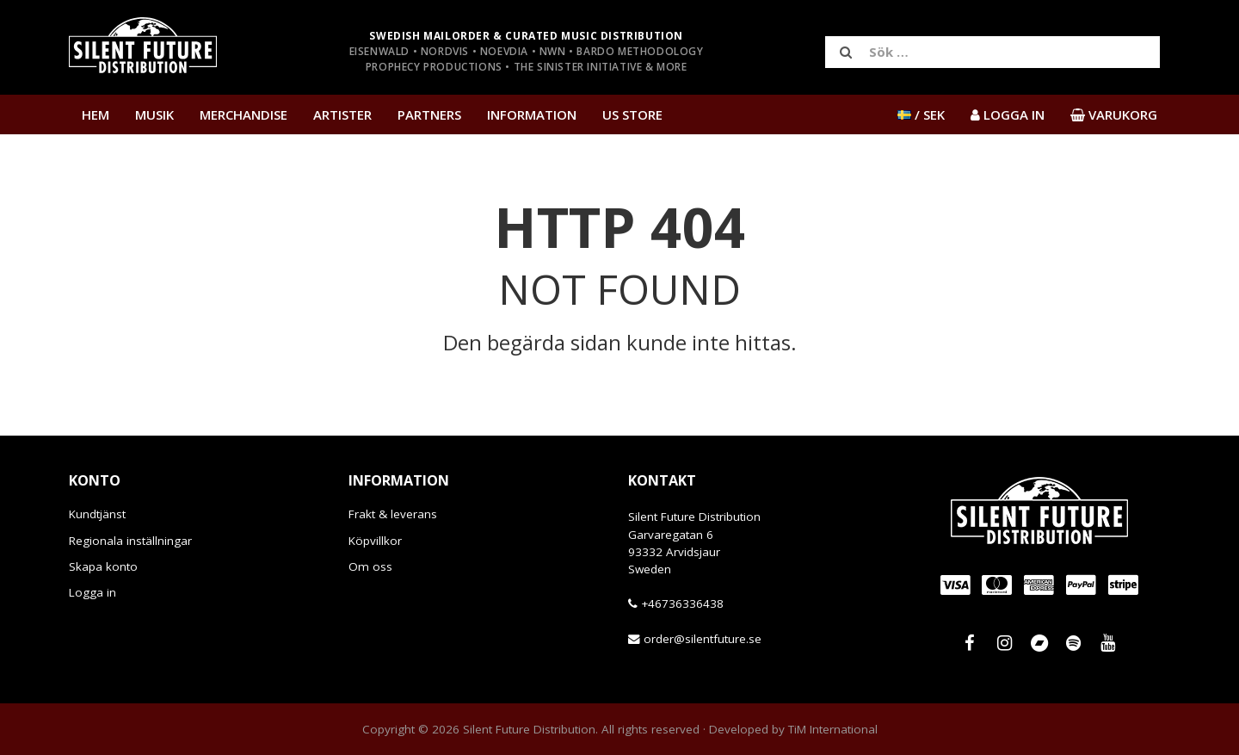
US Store (632, 114)
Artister (342, 114)
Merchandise (243, 114)
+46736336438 (682, 603)
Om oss (370, 566)
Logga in (92, 592)
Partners (429, 114)
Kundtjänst (97, 514)
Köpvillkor (375, 540)
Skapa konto (103, 566)
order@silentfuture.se (702, 639)
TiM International (833, 729)
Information (531, 114)
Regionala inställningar (130, 540)
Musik (154, 114)
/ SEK (921, 114)
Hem (95, 114)
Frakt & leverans (392, 514)
